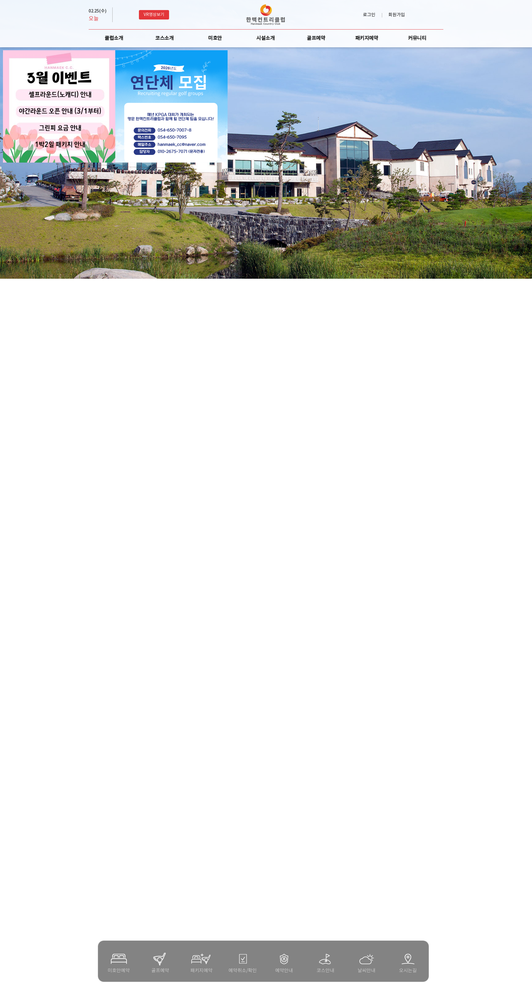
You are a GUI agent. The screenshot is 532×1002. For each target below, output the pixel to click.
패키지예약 (366, 38)
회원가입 (396, 14)
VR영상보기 (154, 14)
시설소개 (265, 38)
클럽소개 (114, 38)
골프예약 (316, 38)
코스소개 (164, 38)
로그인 (369, 14)
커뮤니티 (417, 38)
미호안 (215, 38)
